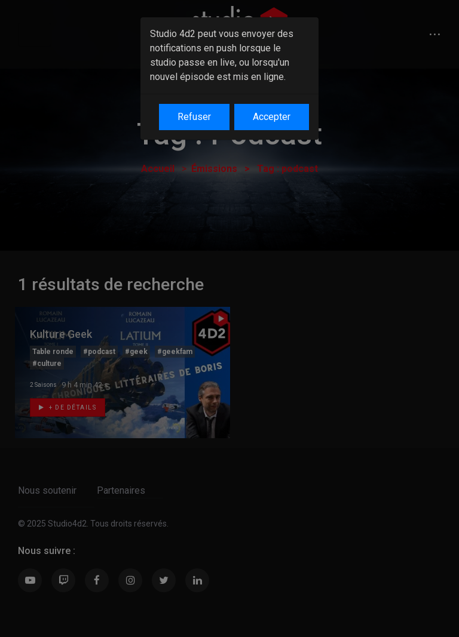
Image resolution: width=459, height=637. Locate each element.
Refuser (194, 116)
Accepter (271, 116)
